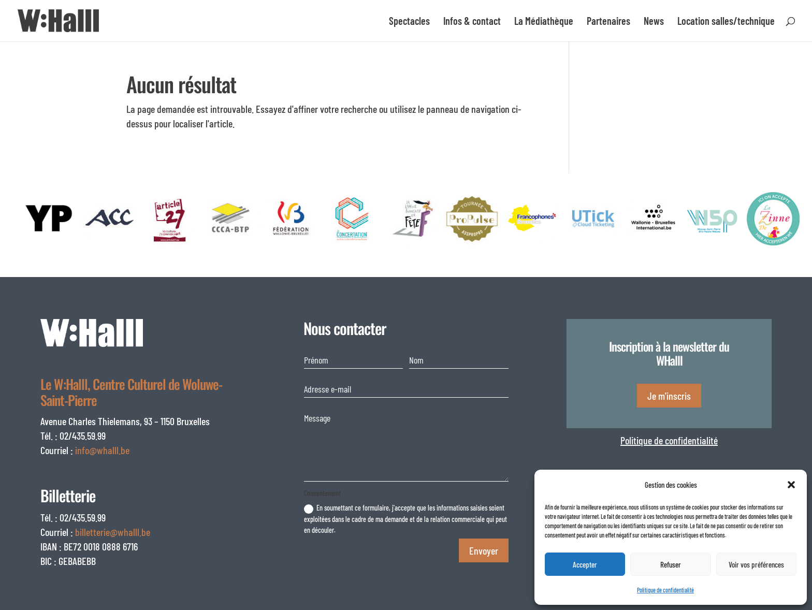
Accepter (585, 564)
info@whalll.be (102, 450)
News (654, 22)
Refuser (670, 564)
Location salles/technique (726, 22)
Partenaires (608, 22)
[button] (791, 485)
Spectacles (409, 22)
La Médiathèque (543, 22)
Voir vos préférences (756, 564)
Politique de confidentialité (665, 589)
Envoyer (483, 550)
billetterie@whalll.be (112, 532)
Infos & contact (472, 22)
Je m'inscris (669, 395)
